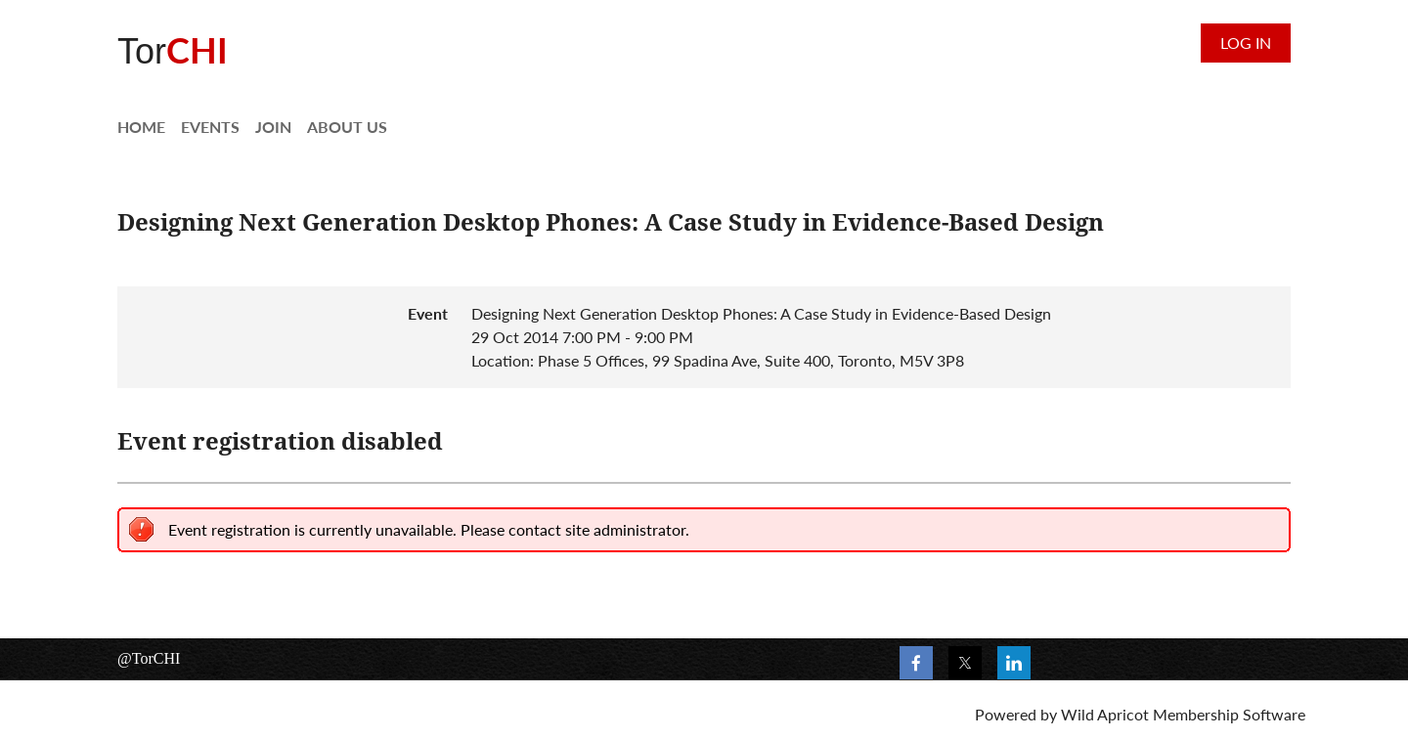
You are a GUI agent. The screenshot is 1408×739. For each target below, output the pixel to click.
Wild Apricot (1105, 714)
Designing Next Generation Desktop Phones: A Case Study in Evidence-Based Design (610, 223)
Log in (1245, 42)
